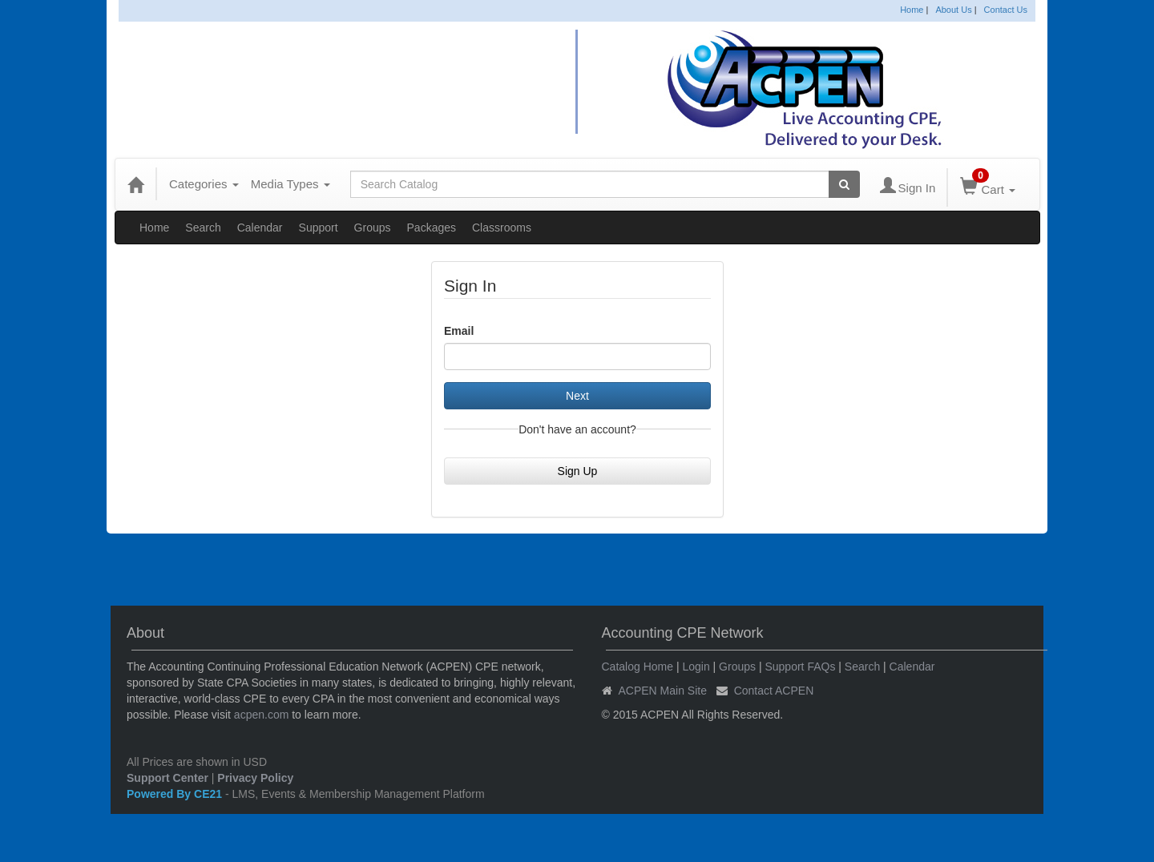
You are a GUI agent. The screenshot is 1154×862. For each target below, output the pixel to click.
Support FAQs (800, 666)
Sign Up (578, 471)
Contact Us (1005, 9)
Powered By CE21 (176, 793)
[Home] (135, 184)
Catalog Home (638, 666)
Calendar (260, 227)
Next (577, 395)
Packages (431, 227)
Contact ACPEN (774, 690)
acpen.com (261, 714)
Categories (204, 184)
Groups (372, 227)
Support (318, 227)
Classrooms (501, 227)
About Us (953, 9)
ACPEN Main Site (663, 690)
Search (202, 227)
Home (911, 9)
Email (459, 330)
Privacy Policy (255, 777)
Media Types (290, 184)
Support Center (167, 777)
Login (695, 666)
